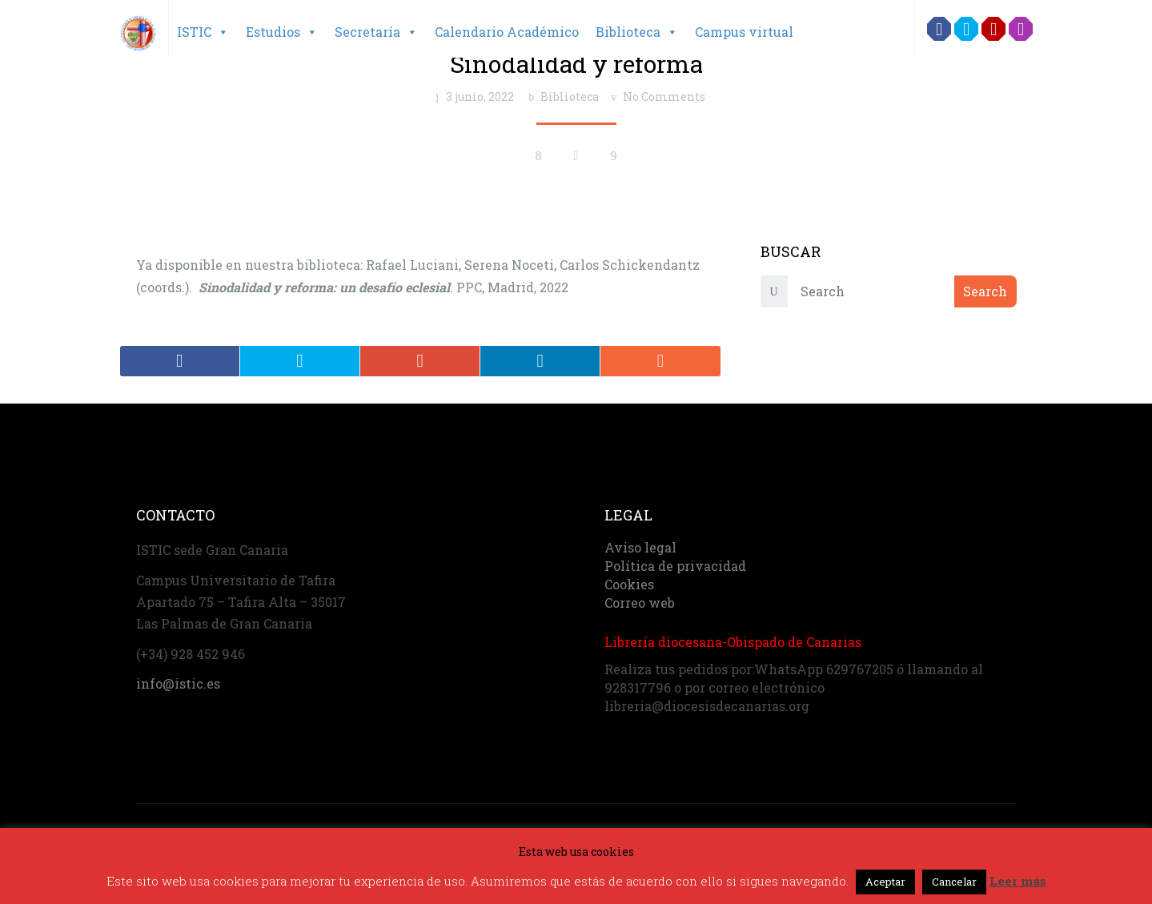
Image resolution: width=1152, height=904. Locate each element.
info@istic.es (178, 681)
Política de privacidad (675, 563)
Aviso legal (640, 544)
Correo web (639, 600)
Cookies (629, 581)
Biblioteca (637, 32)
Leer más (1017, 881)
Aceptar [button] (885, 881)
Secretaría (376, 32)
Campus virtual (744, 31)
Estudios (282, 32)
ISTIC (203, 32)
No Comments (664, 96)
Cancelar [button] (954, 881)
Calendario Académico (507, 31)
